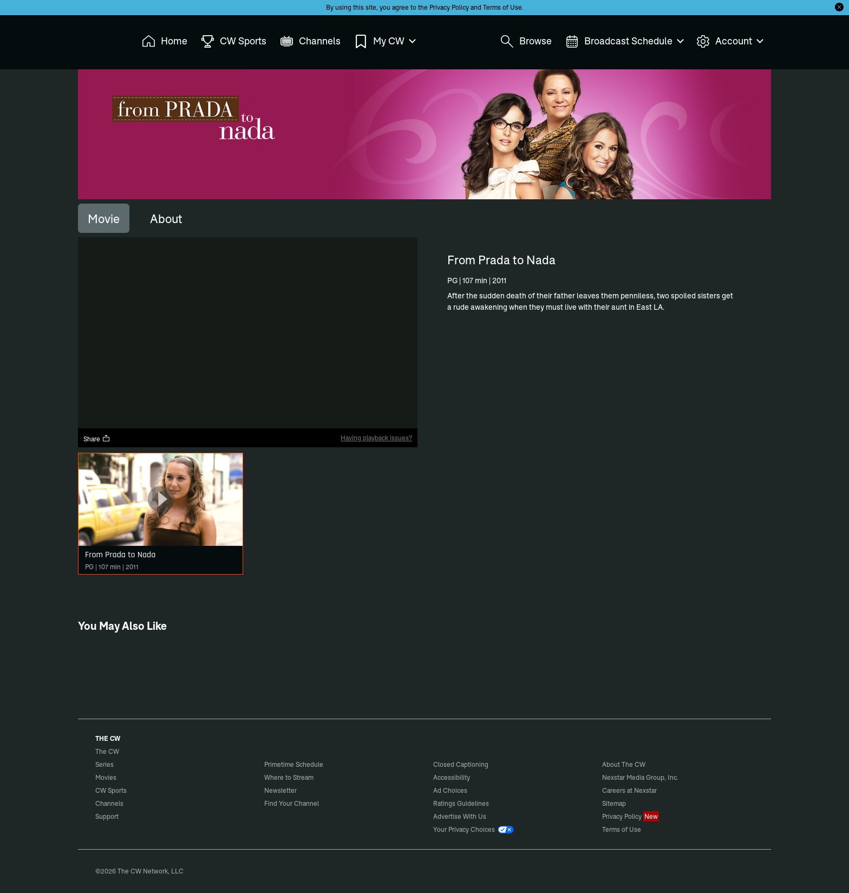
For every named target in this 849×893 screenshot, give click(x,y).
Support (107, 816)
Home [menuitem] (164, 41)
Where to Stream (289, 777)
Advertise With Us (459, 816)
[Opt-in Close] (839, 7)
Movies (105, 777)
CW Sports (111, 790)
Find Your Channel (291, 803)
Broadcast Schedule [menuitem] (624, 41)
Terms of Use (502, 7)
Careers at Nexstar (629, 790)
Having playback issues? (376, 438)
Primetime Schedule (293, 764)
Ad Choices (450, 790)
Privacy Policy (449, 7)
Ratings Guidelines (461, 803)
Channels (109, 803)
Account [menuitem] (729, 41)
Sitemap (614, 803)
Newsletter (280, 790)
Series (104, 764)
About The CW (623, 764)
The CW (100, 38)
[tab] (103, 218)
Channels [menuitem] (310, 41)
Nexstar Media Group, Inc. (640, 777)
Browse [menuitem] (526, 41)
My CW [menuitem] (384, 41)
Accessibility (451, 777)
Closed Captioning (460, 764)
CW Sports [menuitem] (233, 41)
